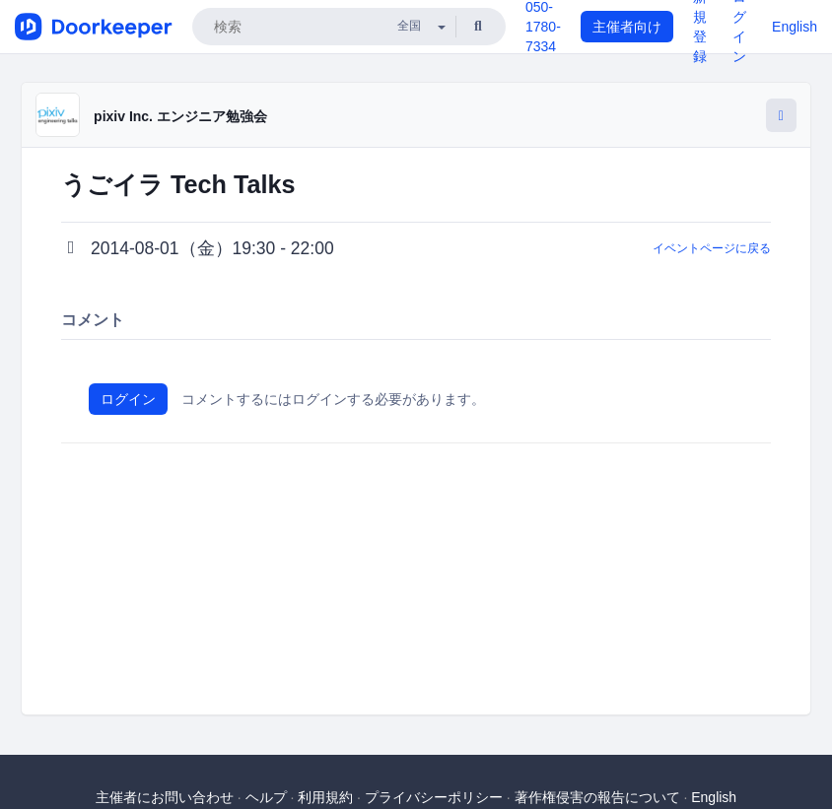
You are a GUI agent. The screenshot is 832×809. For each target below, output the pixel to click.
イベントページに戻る (712, 248)
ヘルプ (266, 797)
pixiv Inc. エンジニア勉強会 (180, 116)
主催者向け (626, 26)
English (794, 26)
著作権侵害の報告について (597, 797)
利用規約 (325, 797)
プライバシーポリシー (434, 797)
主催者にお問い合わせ (165, 797)
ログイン (128, 399)
